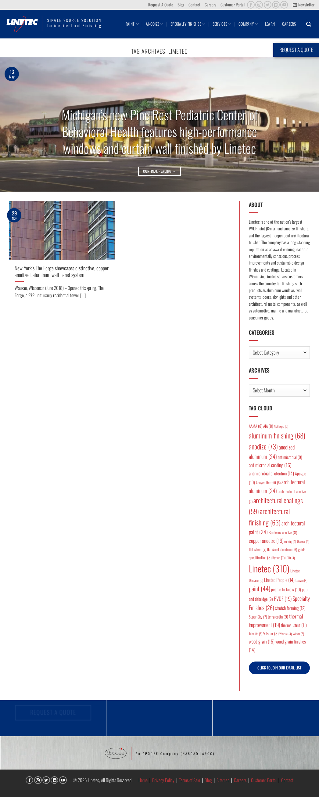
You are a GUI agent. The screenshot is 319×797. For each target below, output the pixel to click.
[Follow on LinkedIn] (276, 5)
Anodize (154, 24)
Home (143, 780)
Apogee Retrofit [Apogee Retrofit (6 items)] (268, 482)
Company (248, 24)
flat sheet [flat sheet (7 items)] (257, 549)
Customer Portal (232, 5)
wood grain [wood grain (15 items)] (261, 641)
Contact (194, 5)
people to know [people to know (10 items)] (286, 589)
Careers (210, 5)
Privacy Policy (163, 780)
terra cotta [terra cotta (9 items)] (278, 617)
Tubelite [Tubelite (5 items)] (255, 633)
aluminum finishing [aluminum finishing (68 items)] (277, 435)
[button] (303, 5)
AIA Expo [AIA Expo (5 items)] (281, 426)
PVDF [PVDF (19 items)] (283, 598)
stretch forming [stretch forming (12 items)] (290, 607)
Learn (270, 24)
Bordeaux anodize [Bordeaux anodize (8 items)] (283, 532)
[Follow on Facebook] (251, 5)
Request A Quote (160, 5)
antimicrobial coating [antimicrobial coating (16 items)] (270, 465)
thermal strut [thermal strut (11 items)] (294, 625)
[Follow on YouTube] (284, 5)
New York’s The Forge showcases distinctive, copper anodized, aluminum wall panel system (62, 271)
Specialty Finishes (187, 24)
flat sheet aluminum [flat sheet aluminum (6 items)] (282, 549)
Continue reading (159, 171)
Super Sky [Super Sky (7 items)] (258, 617)
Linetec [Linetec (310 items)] (269, 568)
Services (222, 24)
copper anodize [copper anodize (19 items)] (266, 540)
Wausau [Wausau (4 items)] (285, 633)
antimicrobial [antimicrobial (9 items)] (290, 457)
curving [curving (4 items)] (290, 541)
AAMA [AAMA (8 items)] (255, 426)
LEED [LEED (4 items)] (290, 557)
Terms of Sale (189, 780)
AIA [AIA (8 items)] (268, 426)
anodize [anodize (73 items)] (263, 446)
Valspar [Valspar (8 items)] (270, 633)
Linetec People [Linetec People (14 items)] (279, 579)
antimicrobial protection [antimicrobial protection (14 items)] (271, 473)
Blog (180, 5)
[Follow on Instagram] (259, 5)
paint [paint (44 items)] (259, 588)
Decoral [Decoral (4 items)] (303, 541)
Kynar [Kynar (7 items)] (278, 558)
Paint (132, 24)
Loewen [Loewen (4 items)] (301, 580)
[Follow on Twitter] (267, 5)
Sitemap (223, 780)
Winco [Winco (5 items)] (298, 633)
